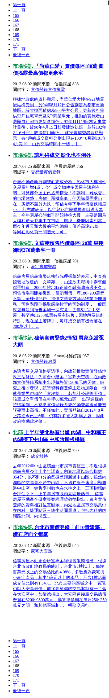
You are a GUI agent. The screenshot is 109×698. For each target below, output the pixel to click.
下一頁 (19, 49)
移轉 (43, 456)
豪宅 (35, 266)
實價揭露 (56, 89)
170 (16, 39)
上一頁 (19, 10)
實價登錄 (39, 89)
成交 (35, 456)
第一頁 (19, 4)
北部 (18, 432)
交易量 (37, 172)
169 (16, 34)
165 (16, 15)
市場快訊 (23, 66)
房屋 (52, 361)
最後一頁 (21, 54)
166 (16, 20)
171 (16, 44)
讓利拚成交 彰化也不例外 (62, 155)
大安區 (45, 551)
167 (16, 25)
